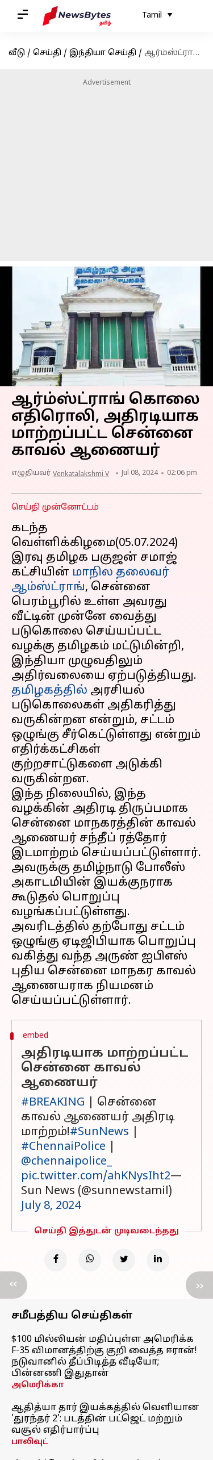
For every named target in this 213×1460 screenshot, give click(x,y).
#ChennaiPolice (63, 1147)
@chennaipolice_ (66, 1162)
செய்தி (47, 53)
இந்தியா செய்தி (102, 53)
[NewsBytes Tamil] (77, 16)
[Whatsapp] (89, 1260)
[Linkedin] (158, 1260)
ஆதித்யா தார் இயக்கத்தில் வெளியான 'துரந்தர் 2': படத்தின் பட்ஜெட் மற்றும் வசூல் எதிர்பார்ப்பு (105, 1419)
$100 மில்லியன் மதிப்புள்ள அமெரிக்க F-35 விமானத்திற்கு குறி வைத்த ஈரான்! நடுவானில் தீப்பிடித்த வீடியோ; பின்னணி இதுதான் (104, 1356)
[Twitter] (123, 1260)
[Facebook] (55, 1260)
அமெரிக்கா (37, 1385)
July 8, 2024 (51, 1206)
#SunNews (99, 1132)
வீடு (17, 53)
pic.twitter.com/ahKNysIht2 (95, 1176)
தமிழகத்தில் (49, 691)
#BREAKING (53, 1102)
